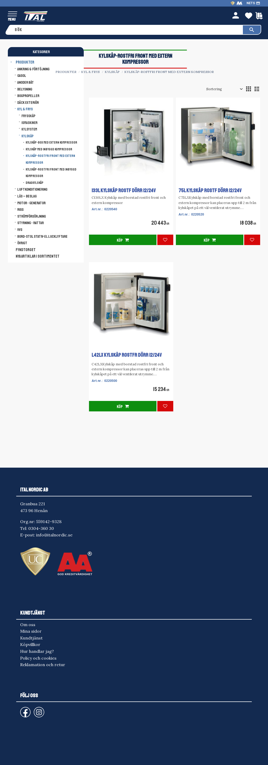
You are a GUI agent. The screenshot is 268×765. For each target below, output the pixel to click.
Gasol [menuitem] (21, 75)
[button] (12, 14)
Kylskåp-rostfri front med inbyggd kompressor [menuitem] (51, 172)
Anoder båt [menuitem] (25, 82)
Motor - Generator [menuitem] (31, 203)
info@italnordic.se (54, 534)
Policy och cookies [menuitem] (38, 658)
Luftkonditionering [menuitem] (32, 189)
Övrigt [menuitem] (22, 243)
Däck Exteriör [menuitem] (28, 102)
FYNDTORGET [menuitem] (26, 249)
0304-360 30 (41, 528)
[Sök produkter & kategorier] (127, 30)
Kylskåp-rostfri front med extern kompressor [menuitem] (50, 159)
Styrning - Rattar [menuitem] (30, 222)
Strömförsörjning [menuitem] (31, 216)
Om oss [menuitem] (27, 624)
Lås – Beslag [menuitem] (27, 196)
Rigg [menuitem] (20, 209)
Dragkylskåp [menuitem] (34, 183)
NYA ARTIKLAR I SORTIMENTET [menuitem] (37, 256)
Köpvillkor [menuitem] (30, 644)
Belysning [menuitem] (24, 89)
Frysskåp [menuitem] (28, 116)
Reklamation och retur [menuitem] (42, 664)
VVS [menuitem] (19, 229)
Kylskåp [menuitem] (27, 136)
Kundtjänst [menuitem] (31, 638)
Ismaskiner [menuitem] (29, 123)
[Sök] (251, 30)
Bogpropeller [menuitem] (28, 95)
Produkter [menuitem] (25, 62)
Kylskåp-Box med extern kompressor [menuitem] (51, 142)
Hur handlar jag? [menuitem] (37, 651)
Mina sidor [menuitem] (31, 631)
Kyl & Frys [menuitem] (25, 109)
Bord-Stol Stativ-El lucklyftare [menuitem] (42, 236)
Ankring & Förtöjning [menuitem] (33, 69)
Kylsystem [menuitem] (29, 129)
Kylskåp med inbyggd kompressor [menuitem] (49, 149)
